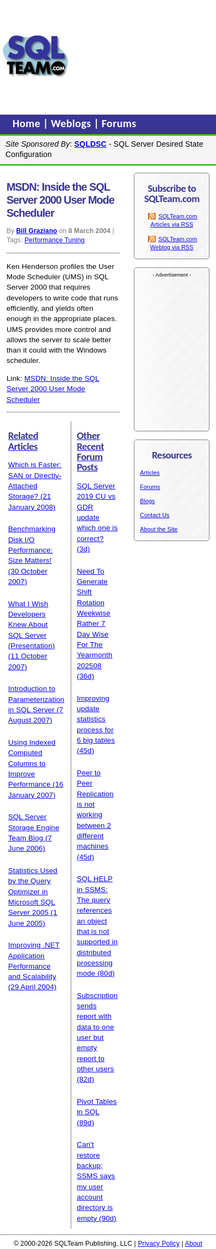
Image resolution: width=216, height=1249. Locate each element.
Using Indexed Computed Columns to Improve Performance (31, 763)
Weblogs (72, 123)
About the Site (158, 529)
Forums (119, 123)
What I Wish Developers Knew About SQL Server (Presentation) (31, 625)
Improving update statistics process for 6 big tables (96, 719)
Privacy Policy (159, 1243)
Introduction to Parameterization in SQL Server (36, 699)
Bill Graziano (36, 231)
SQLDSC (91, 144)
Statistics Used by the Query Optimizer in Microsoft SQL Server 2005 (32, 892)
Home (28, 123)
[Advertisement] (142, 56)
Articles (149, 472)
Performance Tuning (54, 240)
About (193, 1243)
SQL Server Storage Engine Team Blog (33, 827)
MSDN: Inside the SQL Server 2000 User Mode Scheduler (53, 389)
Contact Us (154, 515)
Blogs (147, 501)
